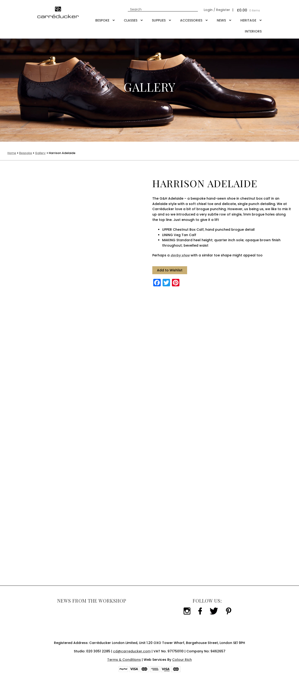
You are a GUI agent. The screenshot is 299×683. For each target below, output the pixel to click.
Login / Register (217, 9)
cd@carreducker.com (132, 651)
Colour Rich (182, 659)
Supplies (159, 20)
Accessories (191, 20)
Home (11, 153)
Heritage (248, 20)
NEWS (221, 20)
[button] (169, 270)
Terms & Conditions (124, 659)
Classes (130, 20)
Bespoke (102, 20)
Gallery (40, 153)
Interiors (253, 31)
